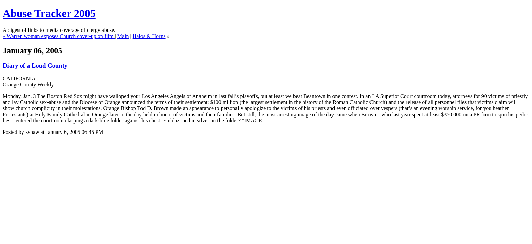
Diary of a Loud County (35, 65)
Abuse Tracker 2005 (49, 13)
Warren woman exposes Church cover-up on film (61, 36)
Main (123, 36)
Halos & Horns (149, 36)
